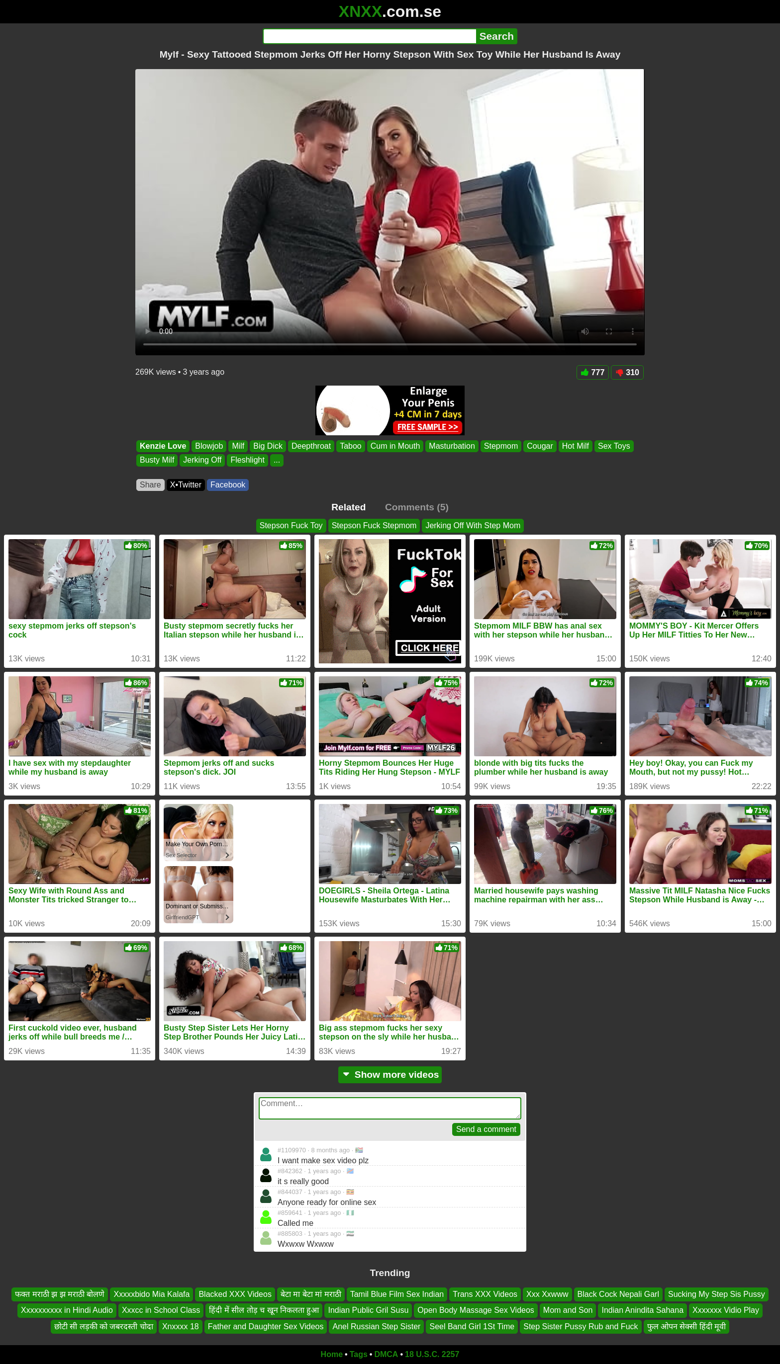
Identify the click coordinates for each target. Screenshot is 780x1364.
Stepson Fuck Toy (291, 525)
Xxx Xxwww (547, 1294)
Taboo (351, 446)
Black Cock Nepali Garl (619, 1294)
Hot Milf (575, 446)
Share (150, 485)
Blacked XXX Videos (234, 1294)
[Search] (369, 36)
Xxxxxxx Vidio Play (725, 1310)
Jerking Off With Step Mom (472, 525)
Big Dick (268, 446)
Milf (238, 446)
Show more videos (390, 1074)
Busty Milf (157, 460)
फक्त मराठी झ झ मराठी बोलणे (59, 1294)
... (277, 460)
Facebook (227, 485)
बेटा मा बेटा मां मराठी (311, 1294)
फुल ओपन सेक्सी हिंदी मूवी (686, 1326)
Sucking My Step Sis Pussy (716, 1294)
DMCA (386, 1354)
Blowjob (209, 446)
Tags (359, 1354)
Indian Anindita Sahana (642, 1310)
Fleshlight (247, 460)
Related (348, 507)
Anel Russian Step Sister (376, 1326)
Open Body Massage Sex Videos (475, 1310)
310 (627, 372)
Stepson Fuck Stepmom (374, 525)
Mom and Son (568, 1310)
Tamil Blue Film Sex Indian (397, 1294)
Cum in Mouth (395, 446)
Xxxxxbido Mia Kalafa (151, 1294)
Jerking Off (202, 460)
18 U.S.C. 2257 (432, 1354)
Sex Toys (614, 446)
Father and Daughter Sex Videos (266, 1326)
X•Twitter (185, 485)
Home (332, 1354)
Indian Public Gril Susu (368, 1310)
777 (593, 372)
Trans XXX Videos (485, 1294)
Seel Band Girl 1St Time (471, 1326)
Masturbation (452, 446)
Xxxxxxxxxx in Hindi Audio (67, 1310)
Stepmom (501, 446)
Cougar (540, 446)
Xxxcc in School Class (161, 1310)
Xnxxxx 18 (180, 1326)
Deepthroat (311, 446)
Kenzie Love (163, 446)
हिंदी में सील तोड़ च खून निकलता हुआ (264, 1310)
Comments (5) (417, 507)
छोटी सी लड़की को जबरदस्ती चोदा (103, 1326)
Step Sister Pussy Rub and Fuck (580, 1326)
